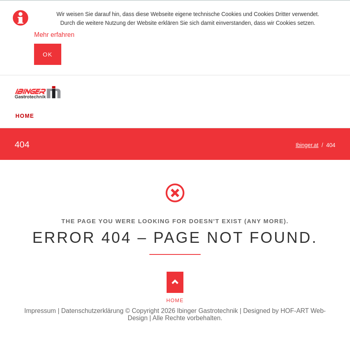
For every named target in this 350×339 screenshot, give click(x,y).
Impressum (40, 310)
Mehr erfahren (54, 34)
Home (175, 300)
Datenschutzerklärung (92, 310)
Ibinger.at (307, 145)
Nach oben (175, 282)
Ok (48, 54)
